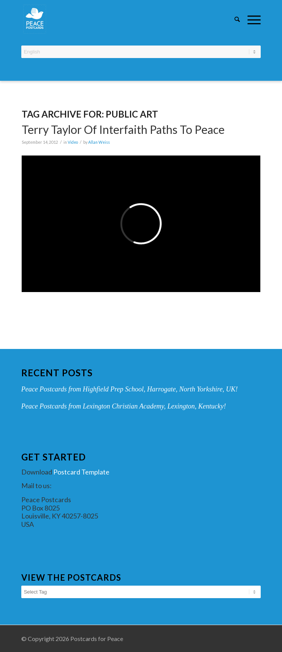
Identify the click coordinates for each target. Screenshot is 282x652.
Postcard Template (81, 472)
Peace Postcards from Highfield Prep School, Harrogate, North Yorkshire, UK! (129, 389)
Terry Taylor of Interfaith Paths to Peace (123, 129)
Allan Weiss (99, 142)
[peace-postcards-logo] (117, 19)
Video (73, 142)
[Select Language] (141, 52)
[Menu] (250, 19)
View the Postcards (71, 577)
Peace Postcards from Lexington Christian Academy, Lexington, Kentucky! (123, 406)
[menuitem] (233, 20)
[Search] (233, 19)
